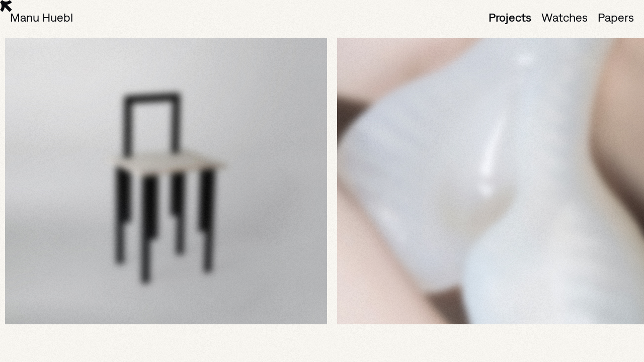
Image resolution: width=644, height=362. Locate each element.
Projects (510, 17)
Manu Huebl (41, 17)
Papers (616, 17)
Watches (564, 17)
